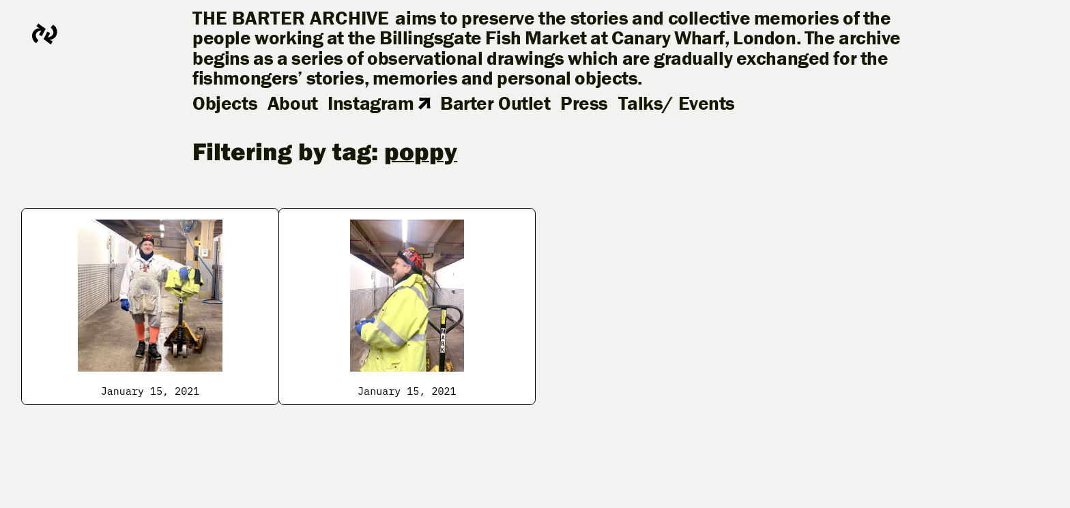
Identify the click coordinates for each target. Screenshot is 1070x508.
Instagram (379, 103)
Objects (224, 103)
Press (584, 103)
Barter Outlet (495, 103)
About (293, 103)
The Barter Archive (291, 18)
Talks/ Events (676, 103)
